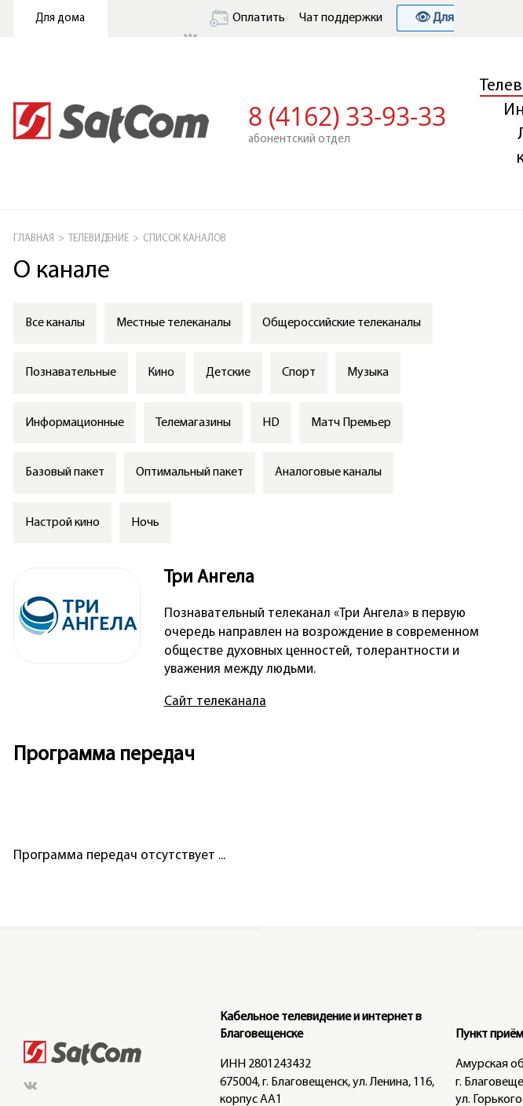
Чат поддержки (340, 18)
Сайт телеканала (215, 701)
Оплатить (247, 18)
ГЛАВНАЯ (33, 238)
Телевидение (98, 238)
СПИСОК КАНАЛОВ (184, 238)
